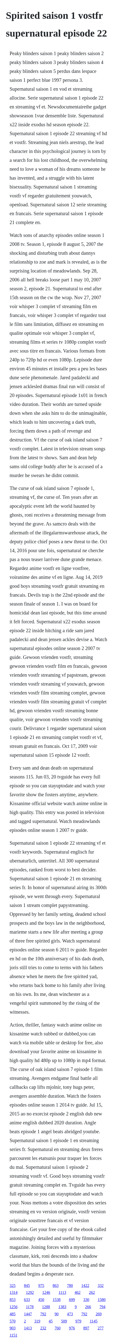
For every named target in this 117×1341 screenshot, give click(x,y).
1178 (30, 1307)
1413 (28, 1328)
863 (56, 1285)
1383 (62, 1307)
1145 (93, 1321)
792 (43, 1314)
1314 (14, 1292)
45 (51, 1321)
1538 (57, 1300)
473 (70, 1314)
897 (86, 1328)
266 (88, 1307)
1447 (28, 1314)
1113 (62, 1292)
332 (101, 1285)
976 (72, 1328)
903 (13, 1328)
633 (27, 1300)
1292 (30, 1292)
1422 (85, 1285)
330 (86, 1300)
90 (57, 1314)
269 (99, 1314)
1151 (13, 1335)
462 (77, 1292)
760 (58, 1328)
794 (102, 1307)
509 (64, 1321)
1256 (14, 1307)
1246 (46, 1292)
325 (13, 1285)
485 (13, 1314)
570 (13, 1321)
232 (43, 1328)
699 (72, 1300)
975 (41, 1285)
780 (70, 1285)
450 (41, 1300)
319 (37, 1321)
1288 (46, 1307)
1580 (102, 1300)
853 (13, 1300)
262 (92, 1292)
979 (78, 1321)
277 (101, 1328)
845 (27, 1285)
